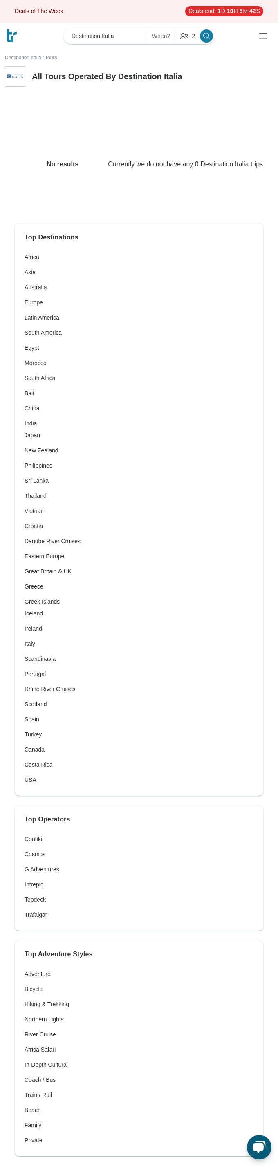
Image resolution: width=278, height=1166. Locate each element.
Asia (30, 272)
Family (33, 1125)
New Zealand (41, 450)
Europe (34, 302)
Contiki (33, 839)
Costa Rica (38, 764)
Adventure (38, 974)
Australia (36, 287)
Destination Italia (23, 57)
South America (43, 332)
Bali (29, 393)
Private (34, 1140)
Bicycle (34, 989)
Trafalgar (36, 914)
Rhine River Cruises (50, 689)
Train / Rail (38, 1095)
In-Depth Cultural (46, 1064)
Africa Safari (40, 1049)
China (32, 408)
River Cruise (40, 1034)
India (31, 423)
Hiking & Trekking (47, 1004)
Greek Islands (42, 601)
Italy (30, 643)
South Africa (40, 378)
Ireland (33, 628)
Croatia (34, 526)
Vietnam (35, 511)
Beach (33, 1110)
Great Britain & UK (48, 571)
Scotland (36, 704)
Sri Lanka (37, 480)
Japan (32, 435)
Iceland (34, 613)
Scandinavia (40, 659)
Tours (51, 57)
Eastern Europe (44, 556)
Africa (32, 257)
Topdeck (35, 899)
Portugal (35, 674)
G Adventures (42, 869)
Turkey (33, 734)
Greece (34, 586)
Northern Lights (44, 1019)
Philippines (38, 465)
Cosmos (35, 854)
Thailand (36, 495)
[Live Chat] (259, 1147)
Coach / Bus (40, 1079)
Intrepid (34, 884)
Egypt (32, 348)
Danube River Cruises (53, 541)
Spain (32, 719)
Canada (35, 749)
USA (30, 780)
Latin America (42, 317)
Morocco (36, 363)
